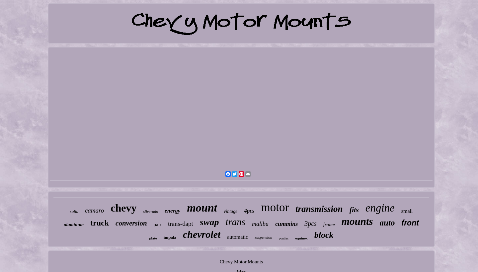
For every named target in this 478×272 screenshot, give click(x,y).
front (410, 223)
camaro (94, 210)
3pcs (310, 223)
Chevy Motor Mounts (241, 261)
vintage (230, 211)
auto (387, 222)
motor (275, 207)
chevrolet (201, 234)
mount (202, 208)
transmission (319, 209)
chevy (123, 208)
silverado (150, 211)
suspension (263, 237)
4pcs (249, 211)
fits (354, 210)
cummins (286, 224)
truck (99, 223)
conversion (131, 223)
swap (209, 222)
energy (172, 211)
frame (329, 224)
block (324, 235)
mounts (357, 221)
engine (380, 208)
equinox (301, 238)
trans (235, 222)
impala (170, 237)
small (407, 211)
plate (153, 238)
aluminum (74, 224)
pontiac (283, 238)
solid (74, 211)
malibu (260, 224)
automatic (237, 237)
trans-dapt (180, 223)
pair (157, 224)
